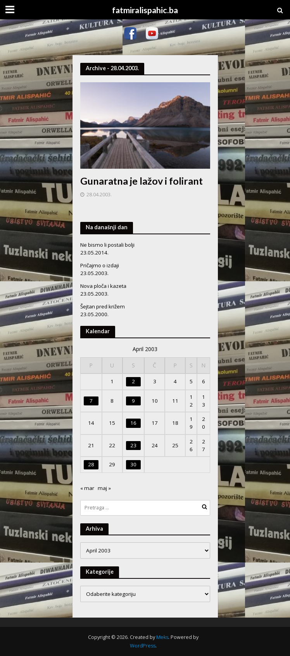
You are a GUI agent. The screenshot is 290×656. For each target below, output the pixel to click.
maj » (104, 488)
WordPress (142, 645)
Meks (162, 637)
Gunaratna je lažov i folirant (141, 181)
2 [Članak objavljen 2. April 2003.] (133, 381)
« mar (87, 488)
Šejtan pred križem (102, 306)
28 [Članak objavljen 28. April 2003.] (91, 464)
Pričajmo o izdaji (99, 265)
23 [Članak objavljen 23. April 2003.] (133, 445)
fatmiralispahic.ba (145, 10)
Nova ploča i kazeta (103, 285)
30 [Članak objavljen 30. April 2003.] (133, 464)
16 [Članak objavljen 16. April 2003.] (133, 422)
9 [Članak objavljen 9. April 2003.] (133, 400)
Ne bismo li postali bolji (107, 244)
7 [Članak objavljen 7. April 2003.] (91, 400)
